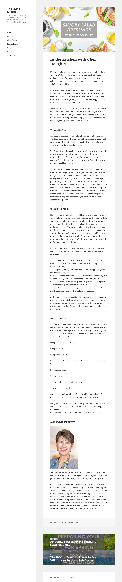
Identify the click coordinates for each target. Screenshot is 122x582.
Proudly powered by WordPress (62, 577)
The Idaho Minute (13, 10)
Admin (57, 522)
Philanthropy (12, 40)
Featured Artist (12, 44)
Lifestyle (10, 36)
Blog (64, 522)
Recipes (10, 48)
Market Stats (11, 56)
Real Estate (11, 52)
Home (9, 32)
